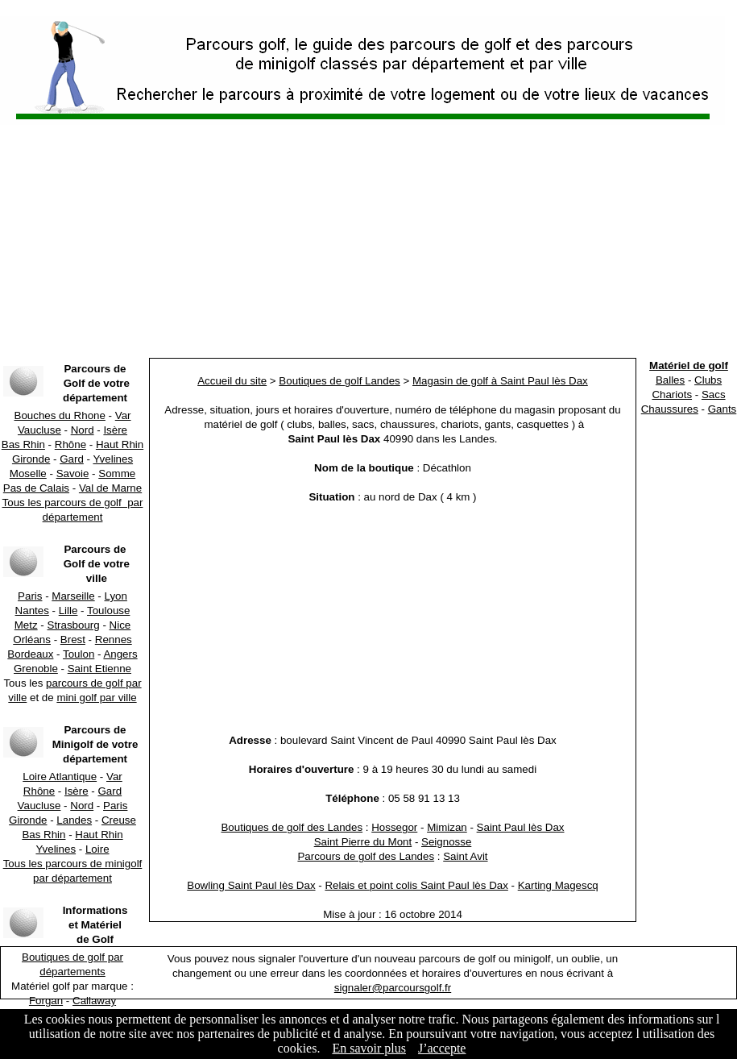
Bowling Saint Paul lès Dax (251, 885)
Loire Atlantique (60, 776)
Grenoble (36, 668)
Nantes (32, 610)
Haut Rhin (119, 444)
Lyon (116, 596)
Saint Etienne (99, 668)
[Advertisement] (369, 242)
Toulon (78, 654)
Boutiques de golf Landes (339, 381)
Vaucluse (39, 430)
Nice (120, 625)
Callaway (94, 1001)
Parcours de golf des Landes (365, 856)
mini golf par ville (96, 697)
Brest (72, 639)
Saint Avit (465, 856)
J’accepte (442, 1048)
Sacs (714, 394)
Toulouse (108, 610)
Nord (82, 430)
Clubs (708, 380)
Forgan (46, 1001)
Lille (68, 610)
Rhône (70, 444)
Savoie (72, 473)
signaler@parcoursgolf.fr (392, 988)
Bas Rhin (23, 444)
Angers (120, 654)
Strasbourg (74, 625)
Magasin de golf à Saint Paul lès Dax (500, 381)
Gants (722, 409)
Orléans (32, 639)
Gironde (31, 459)
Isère (115, 430)
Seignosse (446, 842)
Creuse (118, 820)
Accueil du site (232, 381)
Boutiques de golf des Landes (291, 827)
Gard (72, 459)
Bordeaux (30, 654)
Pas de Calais (36, 488)
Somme (116, 473)
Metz (26, 625)
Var (123, 415)
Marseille (73, 596)
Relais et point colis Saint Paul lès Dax (416, 885)
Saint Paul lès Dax (521, 827)
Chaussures (669, 409)
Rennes (113, 639)
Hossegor (394, 827)
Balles (670, 380)
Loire (97, 849)
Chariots (672, 394)
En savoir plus (369, 1048)
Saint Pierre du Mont (363, 842)
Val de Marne (110, 488)
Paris (30, 596)
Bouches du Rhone (60, 415)
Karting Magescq (558, 885)
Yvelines (113, 459)
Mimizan (447, 827)
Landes (74, 820)
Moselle (28, 473)
